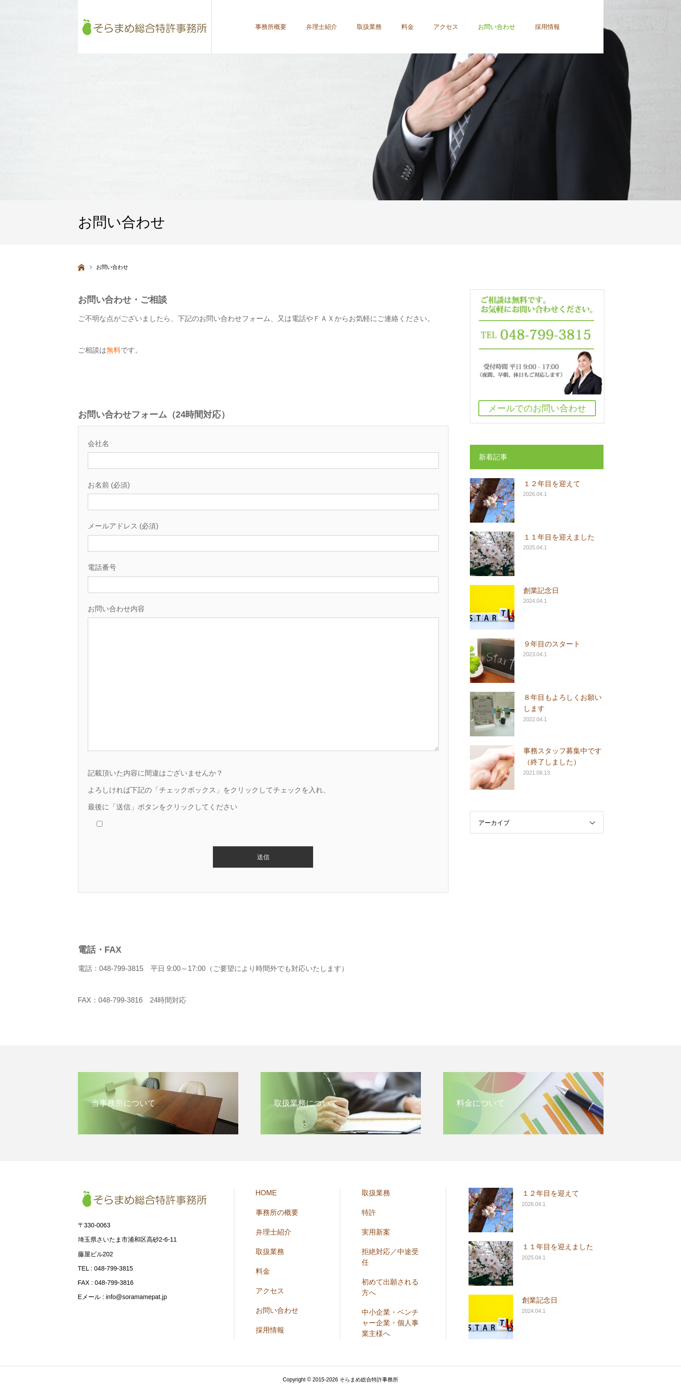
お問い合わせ (277, 1310)
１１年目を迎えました (559, 537)
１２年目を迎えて (551, 483)
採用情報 (270, 1330)
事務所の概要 (277, 1212)
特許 (369, 1212)
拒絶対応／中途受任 (390, 1257)
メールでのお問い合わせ (537, 408)
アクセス (270, 1291)
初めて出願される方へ (390, 1287)
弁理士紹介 (273, 1232)
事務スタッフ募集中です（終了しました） (562, 756)
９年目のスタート (551, 644)
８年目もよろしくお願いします (562, 703)
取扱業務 (270, 1251)
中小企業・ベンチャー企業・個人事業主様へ (390, 1322)
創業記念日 (541, 590)
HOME (266, 1193)
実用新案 (376, 1232)
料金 (263, 1271)
